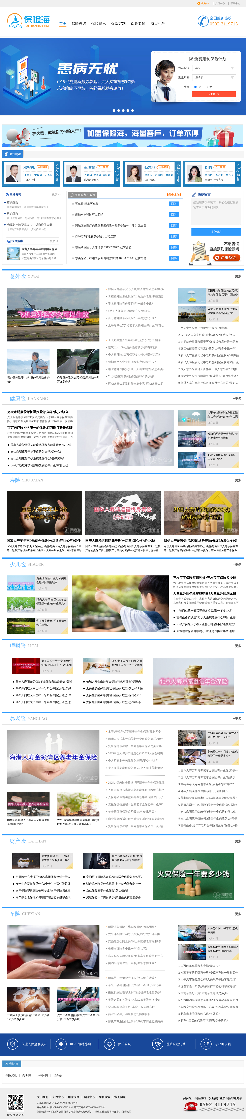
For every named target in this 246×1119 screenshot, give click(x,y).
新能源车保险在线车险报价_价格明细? (132, 926)
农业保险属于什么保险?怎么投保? (107, 890)
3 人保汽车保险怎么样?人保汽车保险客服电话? (207, 979)
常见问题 (120, 1097)
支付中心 (220, 3)
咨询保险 (12, 202)
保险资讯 (98, 24)
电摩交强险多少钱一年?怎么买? (127, 948)
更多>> (56, 194)
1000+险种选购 (80, 1044)
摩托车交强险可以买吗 (89, 214)
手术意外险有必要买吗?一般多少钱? (130, 303)
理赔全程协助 (176, 1044)
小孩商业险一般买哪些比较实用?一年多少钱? (205, 610)
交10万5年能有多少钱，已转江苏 (95, 236)
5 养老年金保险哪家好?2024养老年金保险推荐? (207, 798)
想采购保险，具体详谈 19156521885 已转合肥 (103, 247)
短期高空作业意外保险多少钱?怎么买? (132, 361)
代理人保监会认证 (34, 1044)
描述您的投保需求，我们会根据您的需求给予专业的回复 (216, 211)
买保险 (59, 1111)
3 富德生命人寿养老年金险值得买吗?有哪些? (206, 784)
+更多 (237, 276)
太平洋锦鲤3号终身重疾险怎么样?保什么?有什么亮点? (223, 416)
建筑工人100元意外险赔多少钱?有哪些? (132, 347)
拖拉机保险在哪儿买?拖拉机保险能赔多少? (134, 992)
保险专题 (138, 24)
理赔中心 (89, 1097)
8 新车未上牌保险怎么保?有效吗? (199, 1013)
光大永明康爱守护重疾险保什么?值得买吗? (37, 458)
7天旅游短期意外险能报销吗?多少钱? (131, 376)
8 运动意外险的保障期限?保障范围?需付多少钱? (208, 376)
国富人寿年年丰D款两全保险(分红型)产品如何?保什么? (39, 250)
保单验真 (124, 1044)
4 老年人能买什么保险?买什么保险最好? (203, 791)
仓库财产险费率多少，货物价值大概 (29, 224)
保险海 (63, 1102)
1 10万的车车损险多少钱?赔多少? (199, 965)
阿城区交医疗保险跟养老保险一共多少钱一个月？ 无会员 (110, 225)
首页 (62, 24)
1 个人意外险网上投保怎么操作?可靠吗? (203, 328)
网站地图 (126, 1111)
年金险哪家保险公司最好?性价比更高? (132, 811)
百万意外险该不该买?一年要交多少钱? (132, 318)
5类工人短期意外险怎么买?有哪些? (129, 310)
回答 (174, 203)
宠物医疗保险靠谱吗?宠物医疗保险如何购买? (114, 876)
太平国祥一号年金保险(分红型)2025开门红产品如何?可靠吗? (56, 664)
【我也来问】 (173, 194)
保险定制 (118, 24)
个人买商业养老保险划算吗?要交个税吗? (133, 760)
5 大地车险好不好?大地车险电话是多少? (203, 993)
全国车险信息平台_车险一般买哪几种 (131, 1006)
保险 (82, 1111)
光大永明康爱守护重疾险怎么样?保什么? (36, 451)
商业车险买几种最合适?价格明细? (129, 1014)
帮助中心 (235, 3)
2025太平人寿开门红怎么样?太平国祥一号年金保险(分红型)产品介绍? (127, 664)
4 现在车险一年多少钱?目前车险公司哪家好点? (207, 986)
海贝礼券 (158, 24)
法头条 (58, 1075)
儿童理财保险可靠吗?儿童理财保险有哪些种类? (206, 631)
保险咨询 (79, 24)
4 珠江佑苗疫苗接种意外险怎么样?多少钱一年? (207, 348)
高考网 (26, 1075)
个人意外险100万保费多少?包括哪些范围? (134, 354)
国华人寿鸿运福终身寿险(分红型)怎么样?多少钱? (120, 540)
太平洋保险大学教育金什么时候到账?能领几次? (206, 624)
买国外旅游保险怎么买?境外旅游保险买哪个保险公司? (223, 294)
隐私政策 (104, 1097)
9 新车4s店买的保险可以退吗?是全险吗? (203, 1020)
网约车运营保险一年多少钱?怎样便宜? (132, 963)
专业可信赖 (223, 1044)
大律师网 (42, 1075)
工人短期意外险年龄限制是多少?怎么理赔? (134, 340)
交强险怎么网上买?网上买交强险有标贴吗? (134, 941)
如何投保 (73, 1097)
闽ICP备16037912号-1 (61, 1107)
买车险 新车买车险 (86, 203)
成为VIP (205, 3)
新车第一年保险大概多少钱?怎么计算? (132, 977)
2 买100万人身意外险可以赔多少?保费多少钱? (206, 334)
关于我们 (42, 1097)
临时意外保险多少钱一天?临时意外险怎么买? (136, 369)
